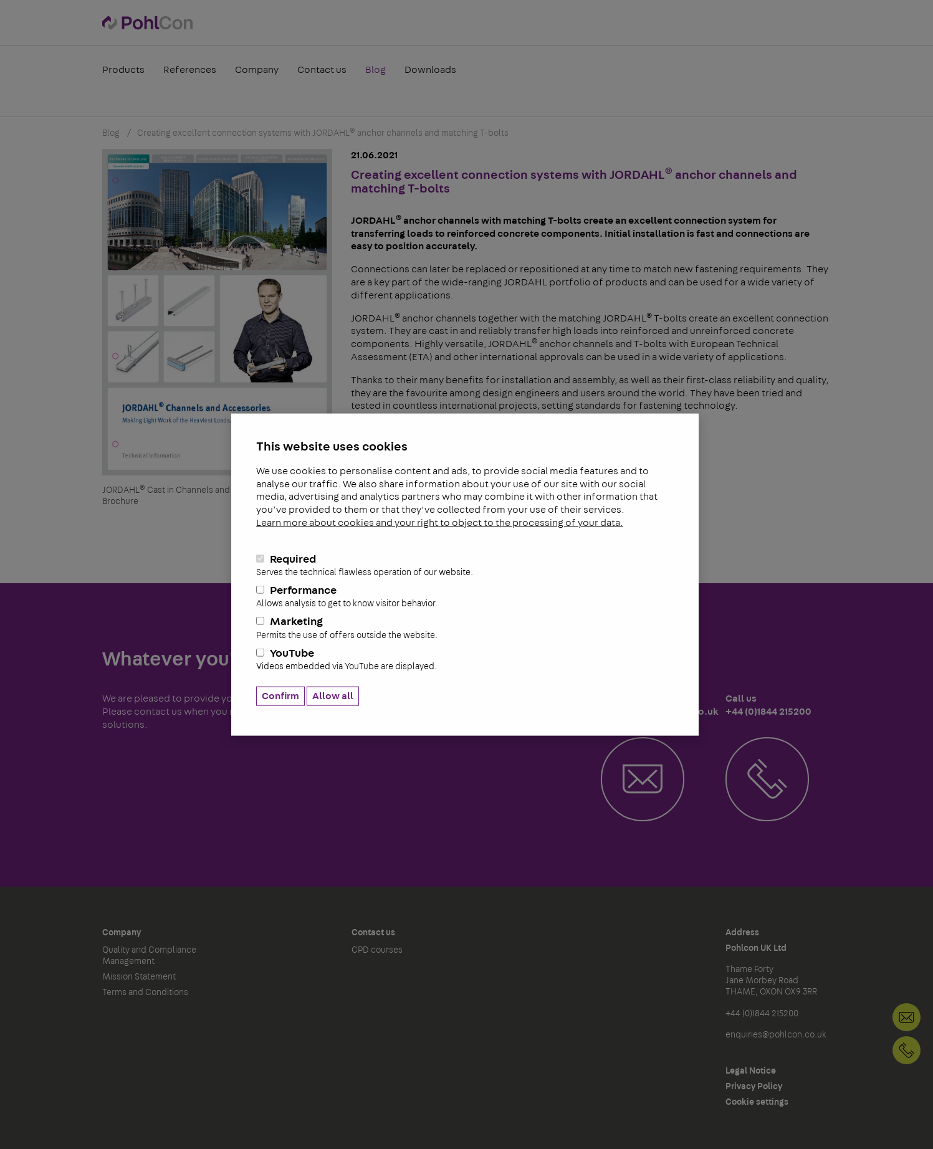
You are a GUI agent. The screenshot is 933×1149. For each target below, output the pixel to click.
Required (465, 565)
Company (257, 71)
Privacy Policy (753, 1086)
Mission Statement (139, 977)
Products (123, 71)
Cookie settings (756, 1102)
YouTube (465, 659)
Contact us (322, 71)
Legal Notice (750, 1071)
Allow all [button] (332, 696)
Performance (465, 597)
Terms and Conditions (145, 992)
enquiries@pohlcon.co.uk (775, 1035)
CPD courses (377, 950)
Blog (375, 71)
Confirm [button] (280, 696)
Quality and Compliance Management (149, 956)
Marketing (465, 628)
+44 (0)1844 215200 (906, 1050)
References (189, 71)
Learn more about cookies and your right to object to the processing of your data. (439, 523)
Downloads (430, 71)
